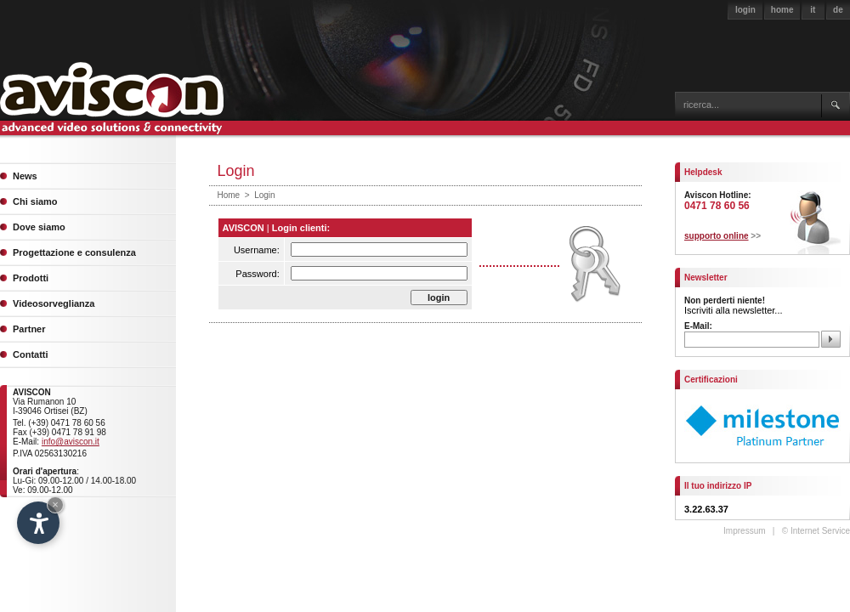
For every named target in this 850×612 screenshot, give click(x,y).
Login (264, 195)
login (745, 9)
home (782, 9)
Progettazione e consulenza (74, 252)
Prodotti (30, 278)
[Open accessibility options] (38, 523)
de (838, 9)
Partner (29, 329)
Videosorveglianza (53, 303)
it (812, 9)
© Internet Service (816, 531)
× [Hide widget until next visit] (55, 504)
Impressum (744, 531)
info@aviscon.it (70, 441)
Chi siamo (35, 201)
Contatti (30, 354)
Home (229, 195)
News (25, 176)
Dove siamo (39, 227)
